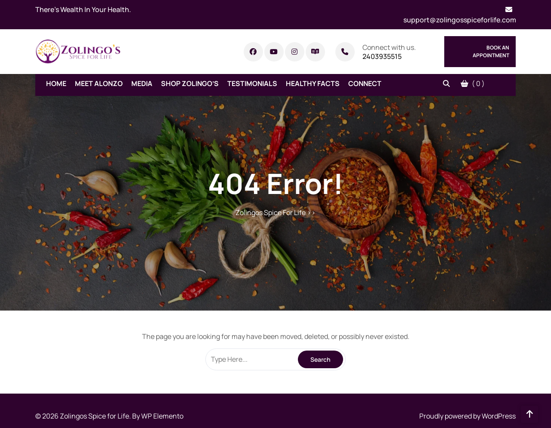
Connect (364, 83)
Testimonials (252, 83)
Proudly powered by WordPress (467, 416)
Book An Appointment (491, 51)
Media (141, 83)
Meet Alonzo (99, 83)
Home (56, 83)
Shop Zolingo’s (190, 83)
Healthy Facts (313, 83)
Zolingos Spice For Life (270, 212)
